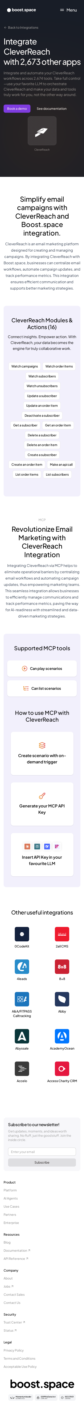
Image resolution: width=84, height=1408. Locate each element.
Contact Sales (14, 1294)
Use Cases (11, 1206)
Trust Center (15, 1322)
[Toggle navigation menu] (68, 10)
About (8, 1278)
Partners (10, 1214)
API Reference (16, 1258)
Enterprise (11, 1223)
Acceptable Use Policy (20, 1366)
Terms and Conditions (19, 1358)
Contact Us (12, 1302)
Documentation (17, 1250)
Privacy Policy (14, 1350)
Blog (7, 1242)
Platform (10, 1190)
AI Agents (11, 1198)
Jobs (9, 1286)
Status (10, 1330)
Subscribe (42, 1162)
